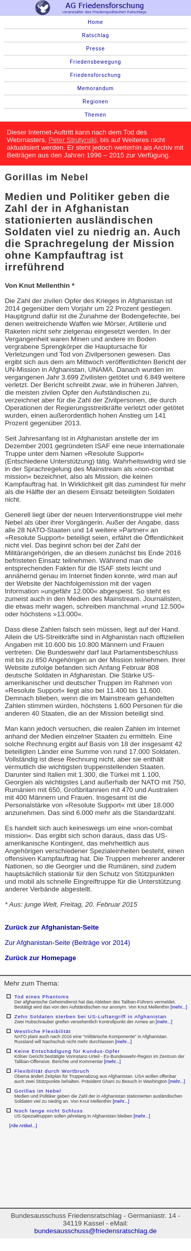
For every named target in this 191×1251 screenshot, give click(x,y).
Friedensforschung (95, 75)
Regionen (95, 101)
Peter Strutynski (72, 140)
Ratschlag (95, 35)
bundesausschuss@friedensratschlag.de (95, 1231)
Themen (95, 115)
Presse (95, 48)
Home (95, 22)
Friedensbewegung (95, 62)
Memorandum (95, 88)
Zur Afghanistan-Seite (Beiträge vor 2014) (67, 942)
